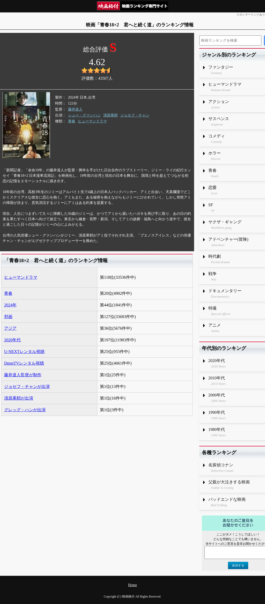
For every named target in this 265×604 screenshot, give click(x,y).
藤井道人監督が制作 (22, 375)
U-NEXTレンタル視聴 (24, 351)
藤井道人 (75, 109)
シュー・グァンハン (84, 115)
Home (132, 585)
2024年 (10, 305)
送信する (238, 565)
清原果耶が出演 (18, 398)
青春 (71, 121)
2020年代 (12, 340)
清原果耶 (110, 115)
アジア (10, 328)
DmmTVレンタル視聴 (24, 363)
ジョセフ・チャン (134, 115)
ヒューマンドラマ (92, 121)
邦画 (8, 316)
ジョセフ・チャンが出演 (27, 386)
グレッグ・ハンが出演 (25, 410)
